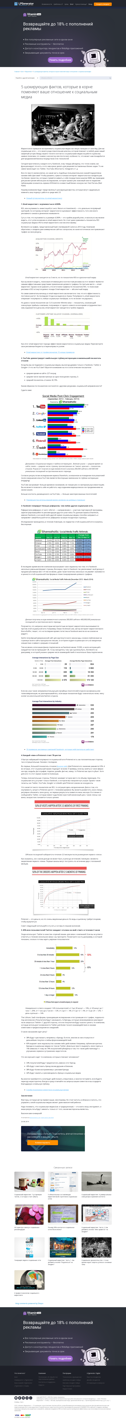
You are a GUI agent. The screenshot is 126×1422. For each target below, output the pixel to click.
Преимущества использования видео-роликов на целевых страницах (55, 500)
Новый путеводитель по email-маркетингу (44, 198)
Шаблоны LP (58, 4)
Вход (90, 4)
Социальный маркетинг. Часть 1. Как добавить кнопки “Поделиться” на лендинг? (61, 1262)
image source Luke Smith (47, 1117)
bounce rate (62, 766)
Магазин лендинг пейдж (71, 1383)
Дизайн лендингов (93, 1380)
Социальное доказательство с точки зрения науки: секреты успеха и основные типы (97, 1262)
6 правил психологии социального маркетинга (26, 1294)
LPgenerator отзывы (21, 1386)
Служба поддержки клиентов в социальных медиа (47, 1090)
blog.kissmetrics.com (35, 1117)
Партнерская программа (71, 1386)
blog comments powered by (29, 1303)
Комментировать (42, 1142)
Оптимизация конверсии (95, 1383)
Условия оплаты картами (22, 1417)
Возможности (47, 4)
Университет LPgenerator (23, 1380)
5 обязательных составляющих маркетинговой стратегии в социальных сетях (62, 1197)
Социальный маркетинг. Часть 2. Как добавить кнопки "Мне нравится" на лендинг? (95, 1229)
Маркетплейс (67, 1389)
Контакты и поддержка (47, 1382)
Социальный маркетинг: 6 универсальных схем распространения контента (96, 1196)
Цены (66, 4)
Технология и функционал (72, 1377)
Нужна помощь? (81, 4)
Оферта (41, 1385)
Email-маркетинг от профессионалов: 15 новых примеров (50, 352)
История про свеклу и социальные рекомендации (26, 1228)
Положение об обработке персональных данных (48, 1378)
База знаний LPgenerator (23, 1383)
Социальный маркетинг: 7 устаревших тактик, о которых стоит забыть (28, 1196)
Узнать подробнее (60, 60)
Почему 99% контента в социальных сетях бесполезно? (61, 1228)
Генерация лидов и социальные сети (27, 1260)
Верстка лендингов (94, 1377)
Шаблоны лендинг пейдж (72, 1380)
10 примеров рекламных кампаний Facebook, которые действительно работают (60, 749)
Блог (16, 1377)
